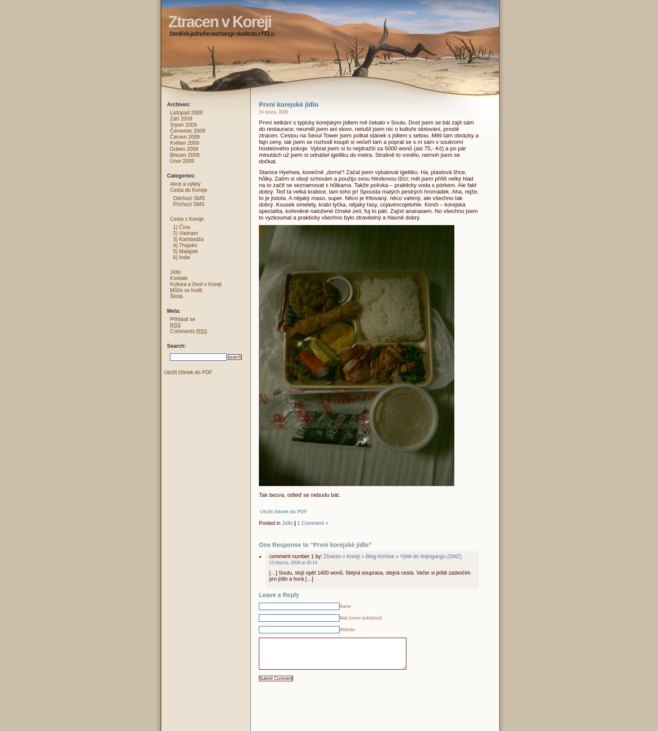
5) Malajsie (185, 251)
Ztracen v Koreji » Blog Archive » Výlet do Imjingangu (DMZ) (393, 556)
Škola (176, 296)
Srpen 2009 (183, 125)
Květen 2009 (184, 143)
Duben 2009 (184, 149)
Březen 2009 (184, 155)
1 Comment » (312, 523)
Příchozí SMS (189, 204)
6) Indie (181, 257)
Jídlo (287, 523)
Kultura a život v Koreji (195, 284)
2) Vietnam (185, 233)
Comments (188, 331)
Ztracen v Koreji (152, 6)
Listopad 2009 (186, 113)
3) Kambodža (188, 239)
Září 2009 (181, 119)
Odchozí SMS (189, 198)
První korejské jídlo (288, 104)
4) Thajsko (185, 245)
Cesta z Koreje (187, 219)
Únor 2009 (182, 161)
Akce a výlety (185, 184)
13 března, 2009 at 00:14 (293, 562)
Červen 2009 (185, 137)
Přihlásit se (182, 319)
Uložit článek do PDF (283, 511)
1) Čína (181, 227)
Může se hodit (186, 290)
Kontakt (179, 278)
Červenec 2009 (187, 131)
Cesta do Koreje (188, 190)
